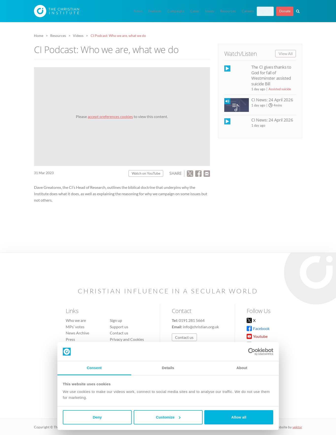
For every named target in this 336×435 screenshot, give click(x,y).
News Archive (77, 332)
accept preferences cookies (110, 116)
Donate (284, 11)
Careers (248, 11)
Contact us (119, 332)
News (138, 11)
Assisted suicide (280, 89)
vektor (297, 427)
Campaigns (175, 11)
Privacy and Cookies (127, 339)
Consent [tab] (94, 368)
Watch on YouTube (146, 173)
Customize (168, 417)
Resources (228, 11)
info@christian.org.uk (201, 326)
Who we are (76, 320)
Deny (97, 417)
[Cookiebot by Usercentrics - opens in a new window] (251, 351)
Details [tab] (168, 368)
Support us (119, 326)
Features (154, 11)
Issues (209, 11)
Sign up (265, 11)
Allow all (238, 417)
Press (70, 339)
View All (286, 53)
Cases (194, 11)
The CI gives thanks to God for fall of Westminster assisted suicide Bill (271, 75)
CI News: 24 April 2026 (272, 100)
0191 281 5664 (192, 320)
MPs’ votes (75, 326)
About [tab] (242, 368)
